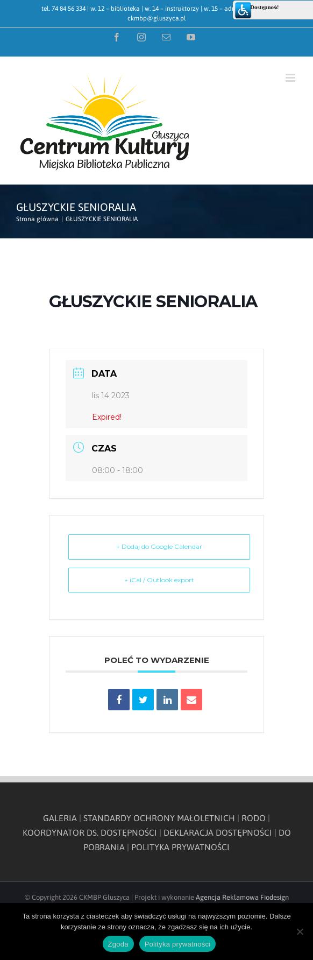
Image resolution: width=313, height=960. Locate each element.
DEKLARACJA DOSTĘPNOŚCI (217, 832)
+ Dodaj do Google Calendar (159, 546)
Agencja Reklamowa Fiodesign (242, 897)
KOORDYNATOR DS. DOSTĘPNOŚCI (90, 832)
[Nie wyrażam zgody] (299, 931)
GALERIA (60, 818)
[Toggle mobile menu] (291, 77)
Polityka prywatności (178, 944)
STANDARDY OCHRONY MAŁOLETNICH (159, 818)
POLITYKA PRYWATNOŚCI (180, 847)
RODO (253, 818)
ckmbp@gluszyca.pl (156, 18)
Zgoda (118, 944)
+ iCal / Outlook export (159, 580)
